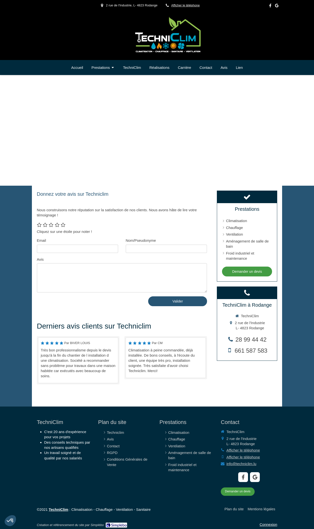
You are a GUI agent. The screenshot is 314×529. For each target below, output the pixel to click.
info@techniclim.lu (241, 464)
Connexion (268, 524)
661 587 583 (251, 350)
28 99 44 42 (251, 339)
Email (41, 240)
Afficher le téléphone (185, 5)
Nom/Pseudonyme (141, 240)
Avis (40, 259)
